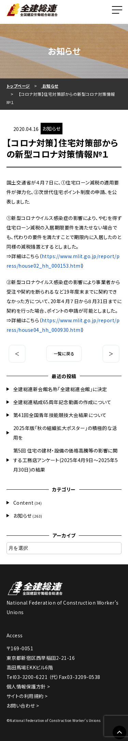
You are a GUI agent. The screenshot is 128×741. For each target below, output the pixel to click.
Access (14, 635)
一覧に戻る (64, 353)
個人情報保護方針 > (28, 686)
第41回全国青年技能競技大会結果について (60, 415)
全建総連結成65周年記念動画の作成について (62, 402)
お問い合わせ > (22, 705)
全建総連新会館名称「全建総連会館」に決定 (60, 389)
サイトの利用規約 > (27, 696)
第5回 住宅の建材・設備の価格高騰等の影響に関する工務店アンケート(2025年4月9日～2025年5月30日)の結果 (65, 460)
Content (23, 502)
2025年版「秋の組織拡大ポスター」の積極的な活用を (65, 433)
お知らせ (22, 515)
